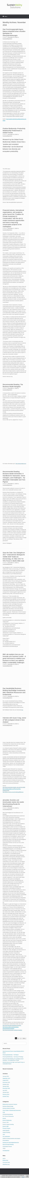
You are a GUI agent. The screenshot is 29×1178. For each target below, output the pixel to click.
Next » (24, 1038)
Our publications (6, 1136)
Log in (4, 1158)
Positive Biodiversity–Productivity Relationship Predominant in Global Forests (14, 130)
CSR (4, 1112)
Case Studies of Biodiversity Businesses (12, 1110)
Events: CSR (5, 1122)
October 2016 (6, 1084)
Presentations (6, 1140)
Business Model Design (8, 1106)
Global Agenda (6, 1130)
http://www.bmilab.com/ (21, 463)
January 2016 (6, 1086)
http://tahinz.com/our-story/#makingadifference (13, 792)
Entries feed (5, 1160)
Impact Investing (6, 1132)
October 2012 (6, 1096)
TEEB (4, 1148)
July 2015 (5, 1090)
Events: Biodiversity (7, 1120)
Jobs (4, 1134)
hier (22, 709)
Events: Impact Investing (8, 1124)
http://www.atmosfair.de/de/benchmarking (12, 1025)
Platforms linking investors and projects (11, 1138)
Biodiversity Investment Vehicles (10, 1104)
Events (4, 1118)
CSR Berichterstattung (8, 1114)
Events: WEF (6, 1126)
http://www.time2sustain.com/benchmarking (12, 1030)
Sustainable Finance (7, 1146)
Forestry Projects (6, 1128)
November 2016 (6, 1082)
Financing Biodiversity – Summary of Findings (13, 1056)
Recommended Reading (8, 1144)
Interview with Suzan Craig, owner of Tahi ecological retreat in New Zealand (14, 720)
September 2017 (6, 1078)
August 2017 (5, 1080)
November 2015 (6, 1088)
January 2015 (6, 1092)
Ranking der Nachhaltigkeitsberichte (11, 1142)
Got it (23, 1177)
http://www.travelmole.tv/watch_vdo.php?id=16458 (14, 787)
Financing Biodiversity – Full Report (10, 1054)
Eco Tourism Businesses (8, 1116)
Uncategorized (6, 1150)
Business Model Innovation (9, 1108)
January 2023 (6, 1076)
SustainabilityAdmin (7, 38)
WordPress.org (6, 1164)
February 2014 (6, 1094)
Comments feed (6, 1162)
